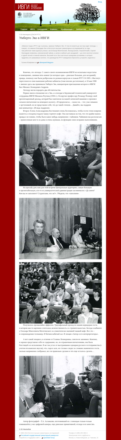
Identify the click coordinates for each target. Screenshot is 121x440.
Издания (54, 29)
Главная (24, 29)
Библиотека (81, 29)
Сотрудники (42, 29)
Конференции (67, 29)
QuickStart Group (48, 438)
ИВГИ (32, 29)
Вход (100, 2)
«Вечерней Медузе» (45, 62)
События (92, 29)
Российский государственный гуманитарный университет (39, 435)
